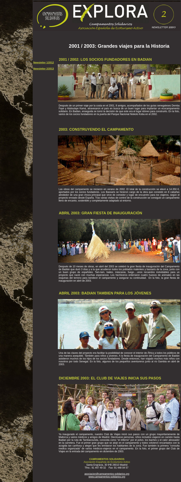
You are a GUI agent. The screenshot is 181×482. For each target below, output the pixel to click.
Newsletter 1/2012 (43, 62)
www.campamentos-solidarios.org (106, 476)
